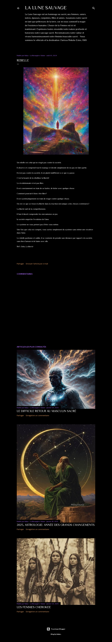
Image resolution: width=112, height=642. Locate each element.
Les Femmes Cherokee (34, 607)
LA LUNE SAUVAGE (45, 7)
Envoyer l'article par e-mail (37, 264)
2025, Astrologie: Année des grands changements (56, 525)
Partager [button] (20, 264)
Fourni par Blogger (56, 629)
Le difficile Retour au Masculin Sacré (46, 411)
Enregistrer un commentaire (37, 416)
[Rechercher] (93, 7)
